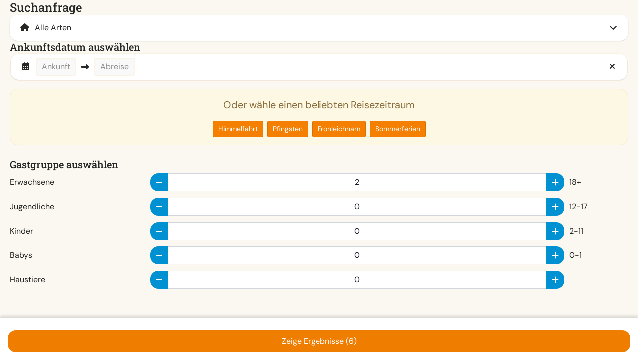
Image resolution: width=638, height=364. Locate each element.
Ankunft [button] (56, 66)
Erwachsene (32, 182)
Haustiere (27, 279)
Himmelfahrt (238, 128)
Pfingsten (288, 128)
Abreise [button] (114, 66)
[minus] (159, 182)
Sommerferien (397, 128)
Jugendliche (32, 206)
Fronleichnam (339, 128)
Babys (21, 255)
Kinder (21, 231)
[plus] (555, 182)
